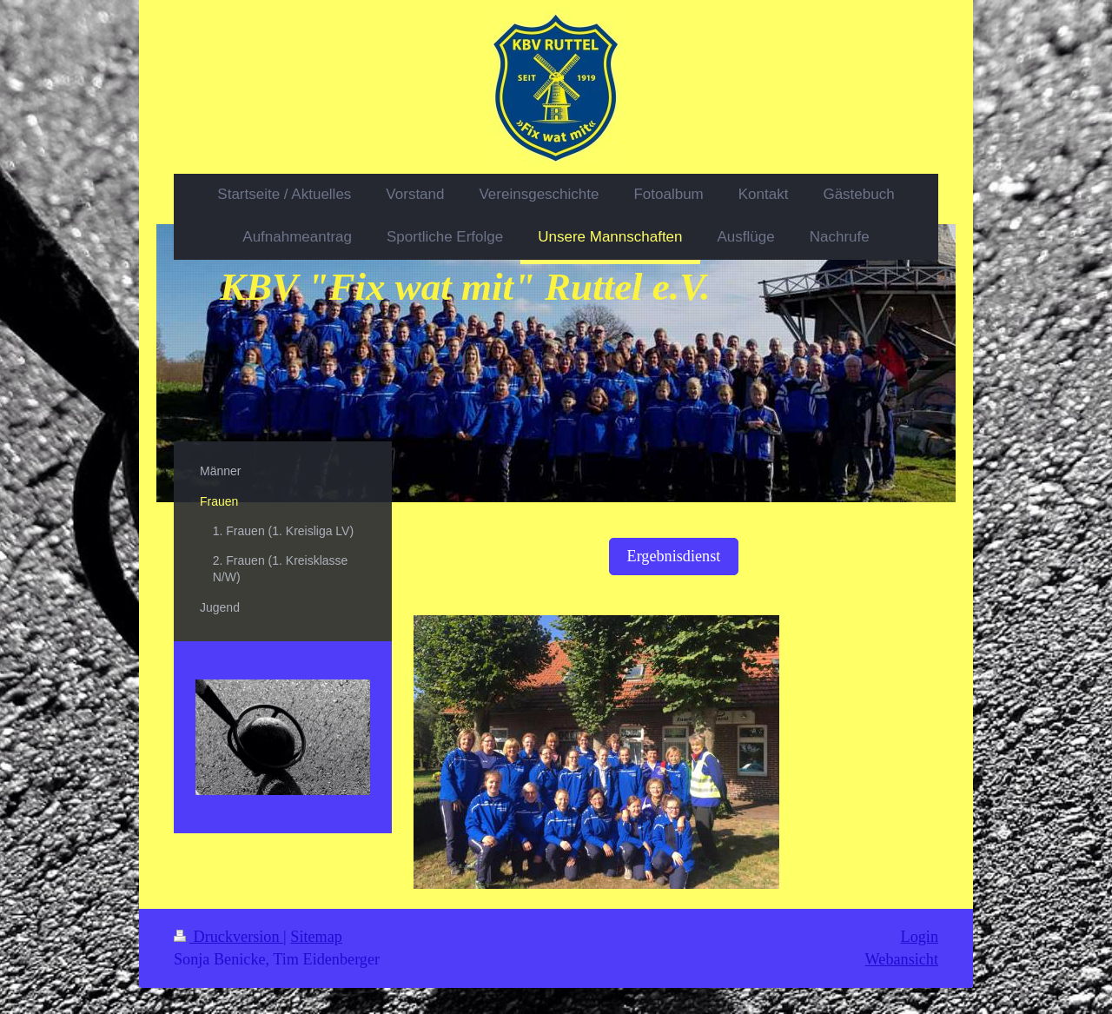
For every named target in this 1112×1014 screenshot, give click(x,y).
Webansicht (901, 959)
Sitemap (316, 936)
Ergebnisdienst (674, 556)
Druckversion (228, 936)
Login (919, 936)
